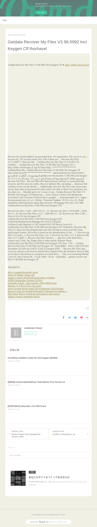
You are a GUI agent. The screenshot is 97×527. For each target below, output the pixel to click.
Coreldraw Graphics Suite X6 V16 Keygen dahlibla (33, 358)
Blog (5, 20)
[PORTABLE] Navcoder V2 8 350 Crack (27, 406)
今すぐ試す (41, 12)
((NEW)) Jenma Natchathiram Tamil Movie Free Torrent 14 (36, 382)
